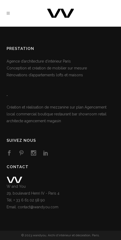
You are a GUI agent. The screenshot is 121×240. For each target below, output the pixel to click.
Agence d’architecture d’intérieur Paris (39, 61)
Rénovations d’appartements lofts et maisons (45, 75)
